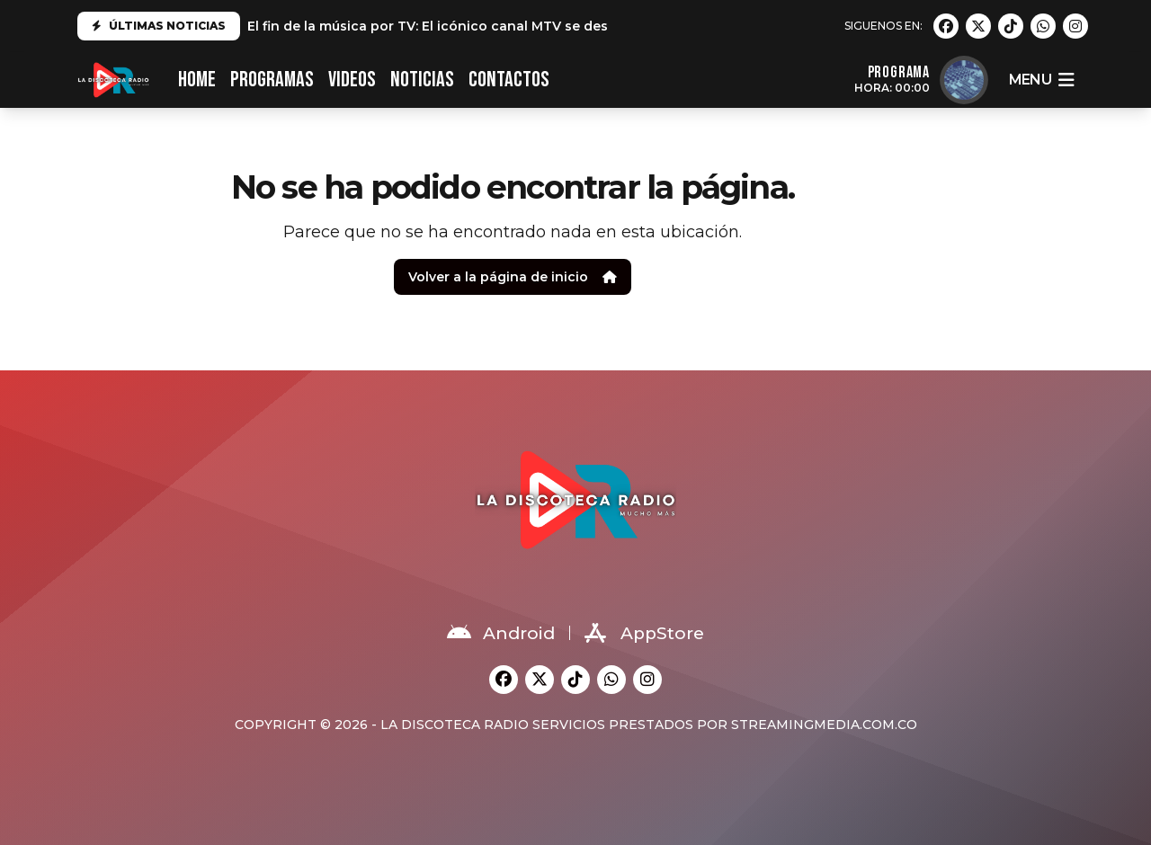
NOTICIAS (422, 80)
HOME (197, 80)
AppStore (644, 633)
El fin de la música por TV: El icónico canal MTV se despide (442, 26)
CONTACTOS (508, 80)
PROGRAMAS (272, 80)
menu (1041, 80)
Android (501, 633)
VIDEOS (352, 80)
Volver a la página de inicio (512, 277)
